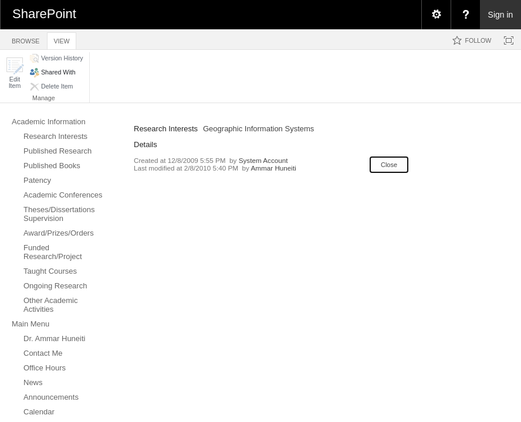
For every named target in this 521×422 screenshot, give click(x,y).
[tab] (25, 39)
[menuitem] (436, 14)
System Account (263, 160)
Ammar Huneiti (273, 168)
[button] (14, 73)
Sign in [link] (500, 14)
